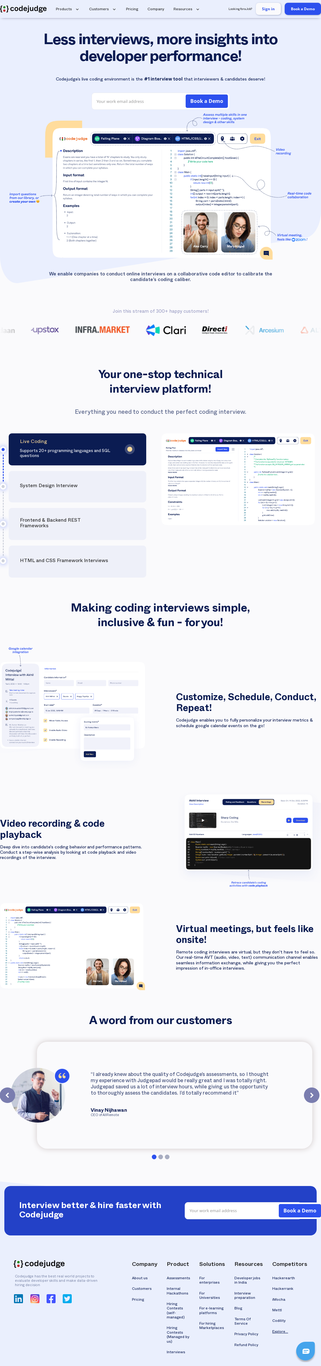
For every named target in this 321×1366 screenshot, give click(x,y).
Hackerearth (283, 1279)
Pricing (132, 10)
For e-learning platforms (211, 1311)
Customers (141, 1289)
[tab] (77, 449)
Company (155, 10)
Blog (238, 1309)
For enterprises (209, 1281)
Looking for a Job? (240, 9)
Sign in (268, 9)
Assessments (178, 1279)
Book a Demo (303, 9)
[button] (68, 9)
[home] (23, 9)
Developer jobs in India (247, 1281)
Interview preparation (244, 1296)
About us (139, 1279)
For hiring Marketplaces (211, 1326)
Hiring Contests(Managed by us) (178, 1335)
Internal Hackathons (177, 1291)
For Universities (209, 1296)
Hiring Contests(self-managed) (176, 1311)
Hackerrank (282, 1289)
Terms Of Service (242, 1322)
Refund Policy (246, 1345)
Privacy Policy (246, 1335)
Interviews (176, 1353)
